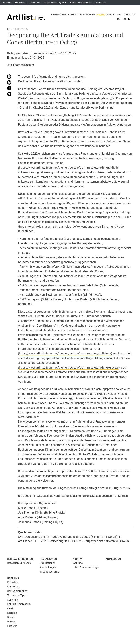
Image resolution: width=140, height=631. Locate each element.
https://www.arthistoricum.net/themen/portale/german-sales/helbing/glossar (69, 367)
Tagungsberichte (49, 571)
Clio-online (6, 2)
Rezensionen (86, 14)
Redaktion (13, 582)
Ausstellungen (48, 567)
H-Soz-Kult (20, 2)
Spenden (12, 612)
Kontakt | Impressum (19, 604)
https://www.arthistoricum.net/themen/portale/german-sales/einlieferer (65, 353)
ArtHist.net (101, 2)
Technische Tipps (16, 595)
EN (124, 18)
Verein (10, 608)
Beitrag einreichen (63, 14)
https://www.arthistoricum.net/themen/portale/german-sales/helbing (63, 167)
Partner (11, 621)
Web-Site (78, 562)
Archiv (100, 14)
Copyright (12, 599)
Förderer (12, 625)
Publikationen (47, 562)
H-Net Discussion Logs (85, 567)
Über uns (130, 14)
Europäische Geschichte (81, 2)
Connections (34, 2)
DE (118, 18)
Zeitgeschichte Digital (54, 2)
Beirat (10, 617)
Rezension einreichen (19, 562)
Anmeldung (114, 14)
